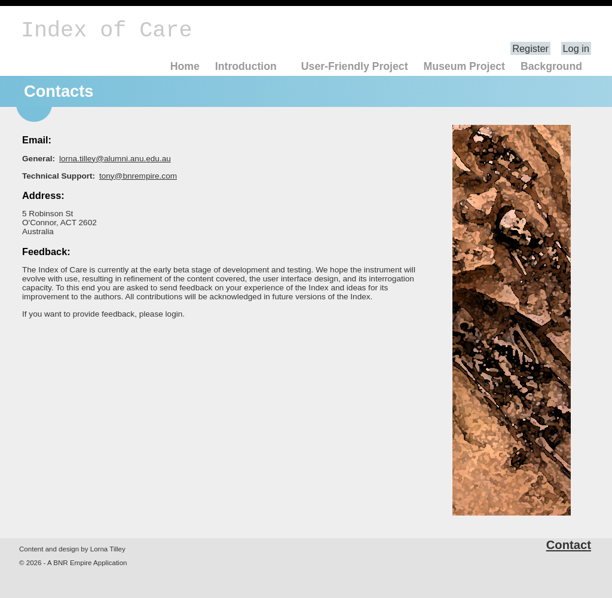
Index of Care (106, 30)
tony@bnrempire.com (138, 175)
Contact (568, 544)
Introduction (246, 66)
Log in (576, 48)
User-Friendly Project (354, 66)
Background (551, 66)
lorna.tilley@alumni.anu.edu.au (115, 158)
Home (185, 66)
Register (530, 48)
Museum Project (464, 66)
